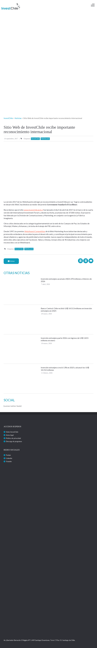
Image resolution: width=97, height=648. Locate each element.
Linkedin (9, 458)
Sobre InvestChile (12, 432)
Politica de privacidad (13, 438)
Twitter (8, 455)
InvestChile (35, 139)
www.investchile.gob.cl (33, 210)
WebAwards (45, 139)
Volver (11, 261)
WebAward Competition (34, 231)
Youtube (9, 461)
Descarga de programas (14, 441)
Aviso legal (10, 435)
